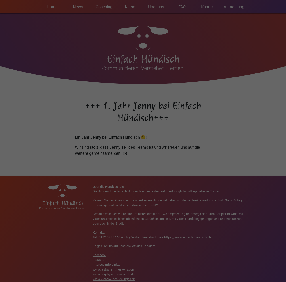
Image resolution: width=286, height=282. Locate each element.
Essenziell (158, 96)
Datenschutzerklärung (76, 150)
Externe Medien (162, 119)
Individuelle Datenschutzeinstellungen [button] (114, 189)
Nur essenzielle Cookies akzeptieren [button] (143, 178)
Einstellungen (78, 155)
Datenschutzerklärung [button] (166, 189)
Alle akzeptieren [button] (100, 165)
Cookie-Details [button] (145, 189)
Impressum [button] (186, 189)
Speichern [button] (186, 165)
